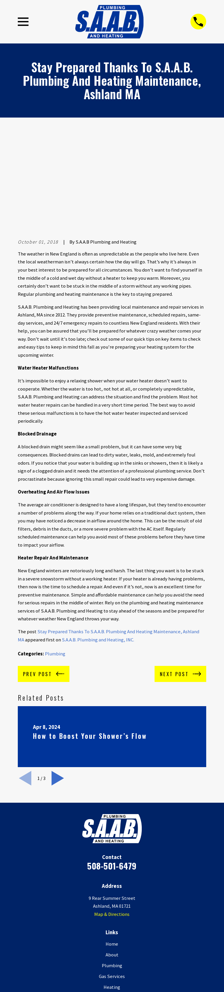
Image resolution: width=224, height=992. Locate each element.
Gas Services (112, 887)
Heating (112, 898)
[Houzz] (133, 959)
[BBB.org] (119, 959)
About (112, 865)
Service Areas (112, 919)
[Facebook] (90, 959)
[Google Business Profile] (76, 959)
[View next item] (57, 689)
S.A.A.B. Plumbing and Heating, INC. (98, 550)
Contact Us (112, 930)
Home (112, 854)
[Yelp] (105, 959)
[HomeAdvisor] (147, 959)
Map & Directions (112, 825)
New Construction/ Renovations (112, 909)
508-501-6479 (111, 776)
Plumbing (55, 564)
